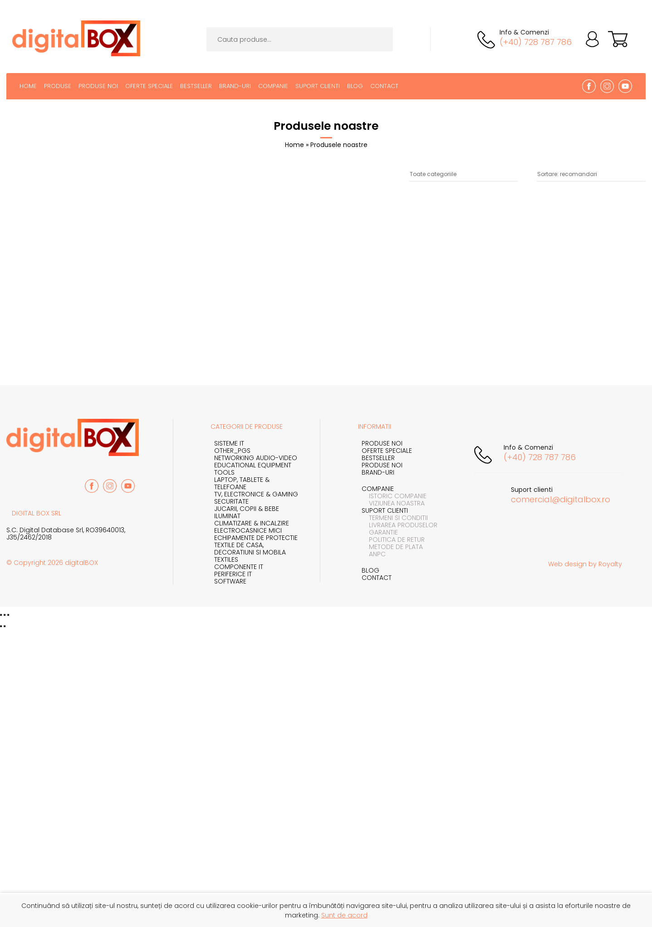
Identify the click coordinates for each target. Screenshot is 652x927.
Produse (57, 86)
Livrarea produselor (399, 525)
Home (28, 86)
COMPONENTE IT (238, 566)
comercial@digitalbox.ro (560, 499)
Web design (567, 564)
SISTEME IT (229, 443)
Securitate (231, 501)
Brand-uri (235, 86)
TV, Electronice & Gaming (256, 494)
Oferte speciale (149, 86)
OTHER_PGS (232, 450)
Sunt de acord (344, 915)
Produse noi (98, 86)
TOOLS (224, 472)
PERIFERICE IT (233, 574)
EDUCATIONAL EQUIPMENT (252, 465)
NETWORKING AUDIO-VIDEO (255, 457)
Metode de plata (392, 546)
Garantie (380, 532)
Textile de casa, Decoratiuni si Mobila (250, 548)
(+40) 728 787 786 (536, 42)
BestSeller (196, 86)
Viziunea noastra (393, 503)
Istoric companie (394, 496)
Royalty (610, 564)
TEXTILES (226, 559)
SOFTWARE (230, 581)
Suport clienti (317, 86)
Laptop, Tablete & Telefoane (242, 483)
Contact (384, 86)
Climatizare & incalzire (251, 523)
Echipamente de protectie (256, 537)
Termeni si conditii (395, 517)
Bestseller (378, 457)
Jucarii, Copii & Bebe (246, 508)
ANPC (374, 554)
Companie (273, 86)
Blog (355, 86)
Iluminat (227, 516)
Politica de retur (393, 539)
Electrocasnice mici (248, 530)
